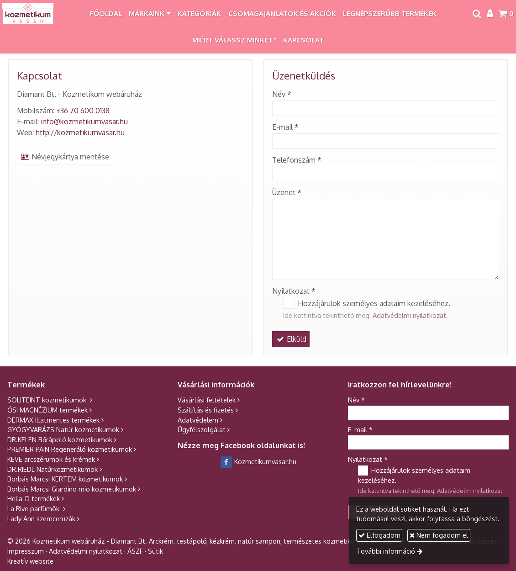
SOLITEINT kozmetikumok (47, 400)
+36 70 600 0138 (83, 110)
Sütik (155, 551)
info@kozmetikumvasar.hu (84, 121)
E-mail (285, 127)
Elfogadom (381, 535)
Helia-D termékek (33, 498)
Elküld (290, 339)
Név (281, 94)
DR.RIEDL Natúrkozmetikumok (52, 469)
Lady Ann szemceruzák (41, 518)
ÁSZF (135, 551)
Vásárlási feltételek (207, 400)
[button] (506, 13)
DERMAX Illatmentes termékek (53, 420)
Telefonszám (296, 159)
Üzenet (286, 192)
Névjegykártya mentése (64, 156)
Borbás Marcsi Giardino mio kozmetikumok (71, 489)
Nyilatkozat (294, 291)
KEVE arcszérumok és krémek (51, 459)
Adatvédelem (198, 420)
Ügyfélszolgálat (202, 429)
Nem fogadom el (440, 535)
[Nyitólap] (28, 13)
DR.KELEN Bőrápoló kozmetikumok (59, 439)
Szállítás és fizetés (206, 410)
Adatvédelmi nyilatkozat (409, 315)
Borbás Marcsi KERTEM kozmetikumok (65, 479)
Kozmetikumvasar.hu (258, 461)
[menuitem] (105, 13)
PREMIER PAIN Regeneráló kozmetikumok (69, 449)
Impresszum (25, 551)
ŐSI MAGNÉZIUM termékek (47, 410)
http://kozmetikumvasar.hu (80, 132)
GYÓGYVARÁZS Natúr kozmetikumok (63, 429)
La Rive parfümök (34, 508)
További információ (387, 551)
